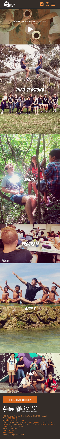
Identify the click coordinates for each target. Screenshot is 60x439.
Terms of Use (8, 430)
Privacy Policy (8, 432)
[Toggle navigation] (52, 4)
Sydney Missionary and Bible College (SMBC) (28, 423)
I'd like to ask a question (20, 400)
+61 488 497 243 (11, 418)
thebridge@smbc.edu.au (14, 420)
